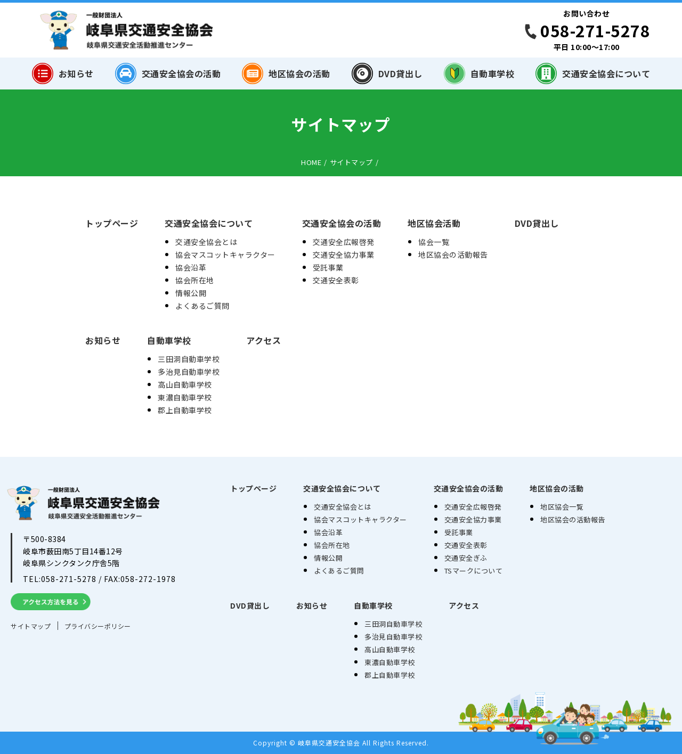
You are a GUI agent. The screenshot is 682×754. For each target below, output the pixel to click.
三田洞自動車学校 (189, 359)
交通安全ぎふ (466, 558)
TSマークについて (473, 571)
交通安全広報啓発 (344, 241)
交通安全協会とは (206, 241)
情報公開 (190, 293)
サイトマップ (351, 162)
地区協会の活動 (286, 73)
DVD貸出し (387, 73)
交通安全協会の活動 (168, 73)
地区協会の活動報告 (453, 254)
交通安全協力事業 (344, 254)
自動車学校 (479, 73)
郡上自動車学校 (185, 410)
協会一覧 (433, 241)
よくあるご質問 (202, 305)
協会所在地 (194, 280)
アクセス (263, 340)
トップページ (111, 223)
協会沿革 (190, 267)
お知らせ (63, 73)
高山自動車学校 (185, 384)
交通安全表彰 (336, 280)
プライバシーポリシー (97, 625)
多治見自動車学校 (189, 371)
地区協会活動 (434, 223)
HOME (311, 162)
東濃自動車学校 (185, 397)
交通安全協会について (592, 73)
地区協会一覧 (561, 507)
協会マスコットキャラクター (225, 254)
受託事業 (328, 267)
